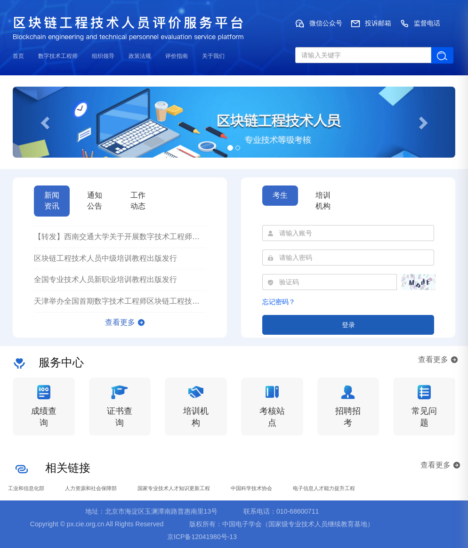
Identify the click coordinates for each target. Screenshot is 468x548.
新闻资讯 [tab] (51, 200)
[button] (46, 122)
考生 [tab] (280, 195)
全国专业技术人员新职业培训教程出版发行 (105, 279)
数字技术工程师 (58, 56)
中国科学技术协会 (251, 488)
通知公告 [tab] (94, 200)
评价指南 (176, 56)
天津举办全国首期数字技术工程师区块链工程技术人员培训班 (135, 301)
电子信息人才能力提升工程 (324, 488)
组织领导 (103, 56)
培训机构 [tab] (323, 200)
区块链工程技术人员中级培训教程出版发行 (105, 258)
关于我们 (213, 56)
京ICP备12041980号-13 (202, 536)
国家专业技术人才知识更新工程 (173, 488)
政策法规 (140, 56)
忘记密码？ (278, 302)
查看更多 (120, 322)
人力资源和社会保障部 (91, 488)
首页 (18, 56)
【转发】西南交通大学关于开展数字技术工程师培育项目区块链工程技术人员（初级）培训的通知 (196, 237)
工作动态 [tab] (137, 200)
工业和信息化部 (26, 488)
